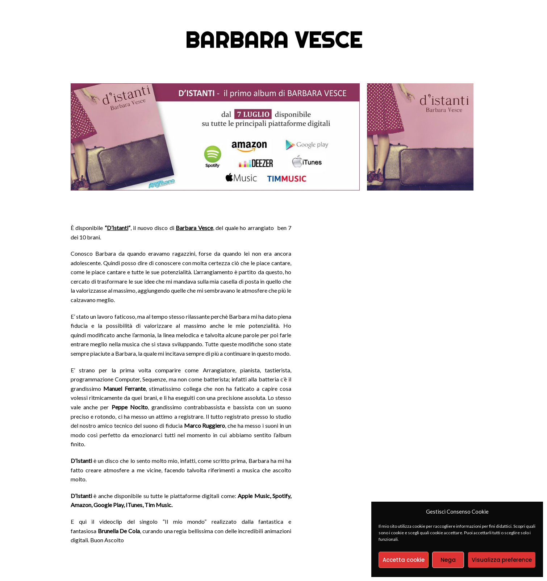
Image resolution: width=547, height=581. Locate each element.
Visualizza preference (502, 560)
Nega (448, 560)
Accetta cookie (404, 560)
